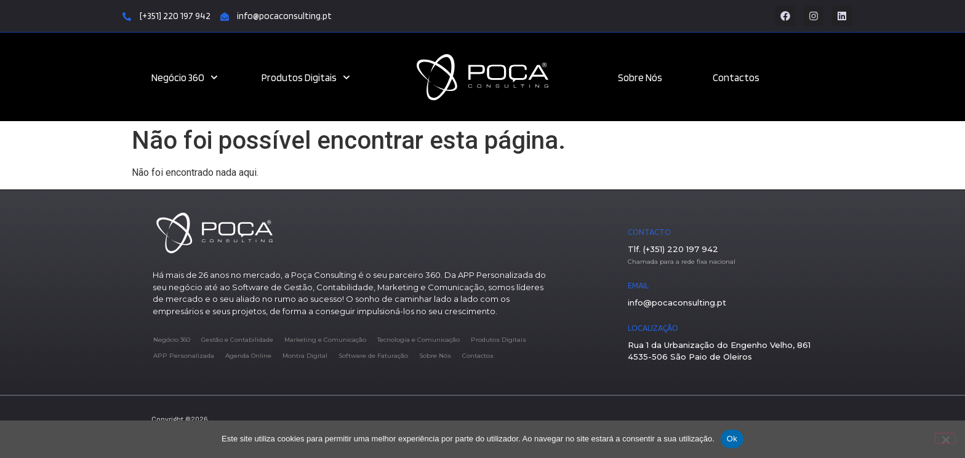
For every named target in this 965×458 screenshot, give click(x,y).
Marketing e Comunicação (325, 340)
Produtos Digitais (306, 77)
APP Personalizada (183, 356)
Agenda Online (248, 356)
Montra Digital (304, 356)
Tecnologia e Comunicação (418, 340)
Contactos (736, 77)
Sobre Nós (640, 77)
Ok (732, 438)
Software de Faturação (373, 356)
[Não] (945, 438)
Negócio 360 (184, 77)
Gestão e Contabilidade (237, 340)
